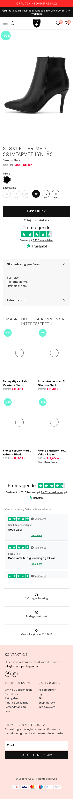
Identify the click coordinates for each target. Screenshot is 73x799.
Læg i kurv (36, 211)
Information (16, 300)
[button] (36, 264)
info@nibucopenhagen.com (22, 666)
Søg (12, 23)
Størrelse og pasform (23, 264)
